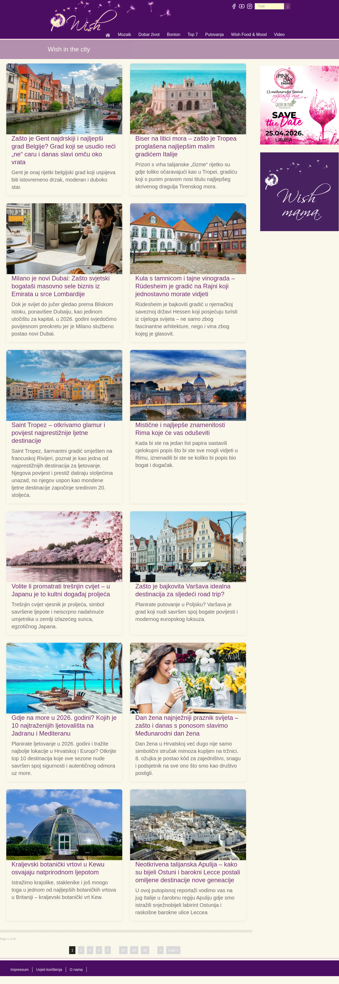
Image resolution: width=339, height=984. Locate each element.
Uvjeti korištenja (49, 969)
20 (134, 950)
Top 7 (192, 34)
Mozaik (124, 35)
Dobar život (149, 35)
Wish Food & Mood (249, 35)
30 (145, 950)
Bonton (173, 35)
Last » (173, 950)
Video (279, 34)
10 (123, 950)
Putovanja (214, 35)
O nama (76, 969)
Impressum (19, 969)
